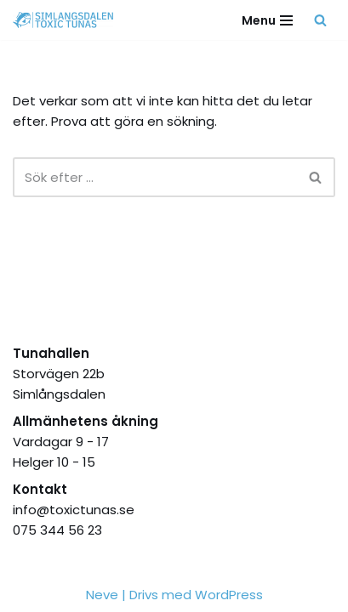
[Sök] (320, 20)
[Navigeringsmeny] (267, 20)
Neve (102, 595)
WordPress (229, 595)
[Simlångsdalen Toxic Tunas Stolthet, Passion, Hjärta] (67, 20)
